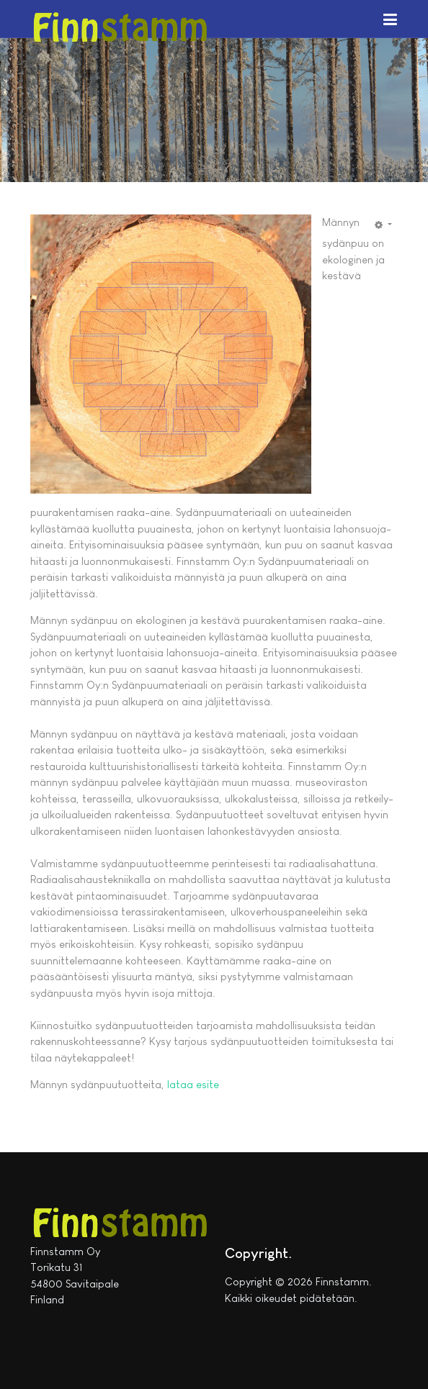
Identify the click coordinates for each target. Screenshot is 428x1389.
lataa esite (193, 1084)
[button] (390, 19)
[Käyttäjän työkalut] (383, 224)
